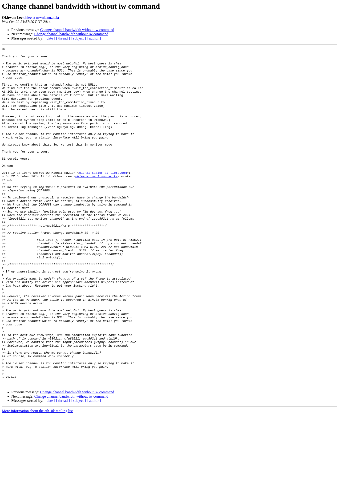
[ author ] (94, 38)
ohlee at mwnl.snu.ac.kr (41, 18)
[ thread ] (63, 38)
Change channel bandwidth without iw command (77, 30)
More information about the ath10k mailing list (37, 478)
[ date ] (49, 38)
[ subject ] (78, 38)
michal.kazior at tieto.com (103, 198)
